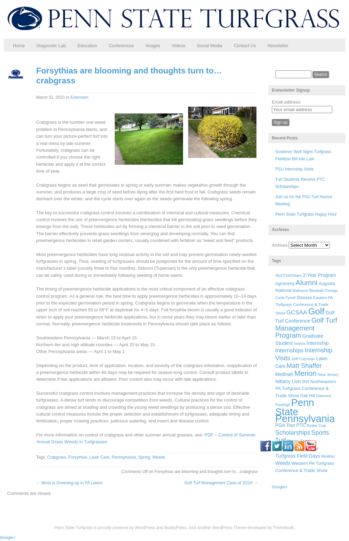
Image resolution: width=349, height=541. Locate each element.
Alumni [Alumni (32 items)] (307, 282)
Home (19, 45)
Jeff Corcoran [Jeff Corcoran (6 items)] (303, 358)
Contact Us (245, 45)
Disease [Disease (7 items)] (304, 297)
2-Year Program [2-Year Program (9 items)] (319, 275)
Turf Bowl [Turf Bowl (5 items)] (310, 449)
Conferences (121, 45)
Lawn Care (99, 457)
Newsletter (277, 45)
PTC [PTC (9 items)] (301, 425)
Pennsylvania (124, 457)
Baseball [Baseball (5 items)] (316, 290)
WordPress (145, 527)
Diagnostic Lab (51, 45)
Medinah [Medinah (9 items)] (284, 374)
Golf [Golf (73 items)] (316, 311)
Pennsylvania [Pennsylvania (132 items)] (305, 418)
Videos (178, 45)
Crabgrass (56, 457)
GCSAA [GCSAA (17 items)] (296, 312)
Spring (144, 457)
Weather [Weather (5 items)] (328, 456)
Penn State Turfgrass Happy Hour (306, 214)
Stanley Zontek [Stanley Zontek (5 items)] (299, 441)
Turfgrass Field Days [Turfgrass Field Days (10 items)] (297, 456)
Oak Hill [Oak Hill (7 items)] (307, 395)
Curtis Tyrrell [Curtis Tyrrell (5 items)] (285, 298)
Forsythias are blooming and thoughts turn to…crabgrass (129, 75)
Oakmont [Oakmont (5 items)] (323, 396)
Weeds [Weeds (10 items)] (282, 463)
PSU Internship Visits (294, 169)
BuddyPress (175, 527)
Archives (280, 245)
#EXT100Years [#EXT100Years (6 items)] (288, 275)
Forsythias (77, 457)
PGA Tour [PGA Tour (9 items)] (285, 425)
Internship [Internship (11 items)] (318, 343)
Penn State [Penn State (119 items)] (294, 407)
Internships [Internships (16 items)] (289, 350)
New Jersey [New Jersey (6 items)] (328, 374)
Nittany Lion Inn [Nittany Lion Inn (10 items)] (292, 381)
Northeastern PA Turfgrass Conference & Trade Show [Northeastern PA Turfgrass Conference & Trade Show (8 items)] (305, 388)
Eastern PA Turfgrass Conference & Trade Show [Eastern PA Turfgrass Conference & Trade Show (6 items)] (304, 305)
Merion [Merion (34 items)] (305, 373)
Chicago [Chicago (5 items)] (331, 290)
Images (152, 45)
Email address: (286, 102)
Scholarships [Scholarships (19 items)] (292, 432)
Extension (79, 97)
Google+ (280, 487)
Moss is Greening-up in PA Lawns (69, 483)
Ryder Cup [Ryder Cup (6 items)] (316, 425)
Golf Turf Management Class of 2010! (221, 483)
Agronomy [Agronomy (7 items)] (284, 283)
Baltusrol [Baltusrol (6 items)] (300, 290)
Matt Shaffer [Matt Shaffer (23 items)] (304, 365)
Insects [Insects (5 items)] (299, 343)
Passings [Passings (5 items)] (282, 405)
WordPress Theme (229, 527)
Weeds (158, 457)
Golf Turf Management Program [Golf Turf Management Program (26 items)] (306, 327)
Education (87, 45)
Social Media (209, 45)
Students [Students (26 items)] (288, 447)
